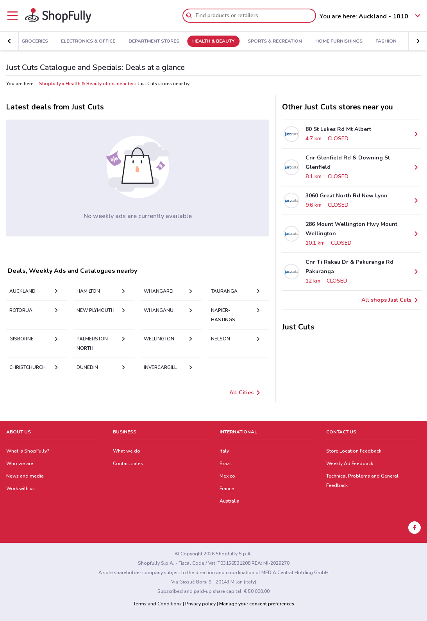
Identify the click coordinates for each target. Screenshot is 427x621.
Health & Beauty (213, 41)
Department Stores (154, 41)
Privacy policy (200, 604)
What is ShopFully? (27, 451)
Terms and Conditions (157, 604)
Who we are (19, 463)
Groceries (34, 41)
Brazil (226, 463)
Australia (229, 501)
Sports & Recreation (275, 41)
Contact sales (128, 463)
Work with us (20, 488)
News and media (25, 476)
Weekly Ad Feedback (349, 463)
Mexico (227, 476)
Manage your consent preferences (256, 604)
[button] (9, 41)
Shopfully (50, 84)
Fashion (386, 41)
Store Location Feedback (353, 451)
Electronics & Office (88, 41)
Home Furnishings (339, 41)
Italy (224, 451)
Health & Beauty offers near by (99, 84)
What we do (126, 451)
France (227, 488)
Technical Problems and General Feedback (362, 481)
